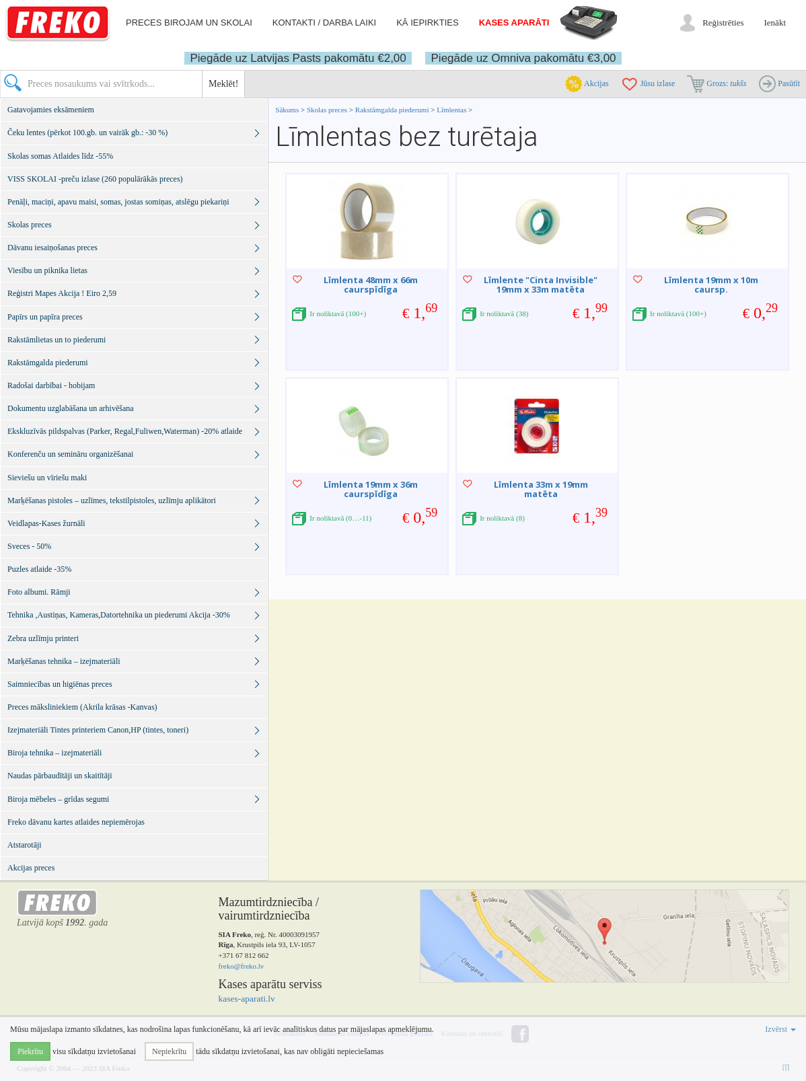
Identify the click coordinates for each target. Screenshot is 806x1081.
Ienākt (775, 22)
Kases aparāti (514, 22)
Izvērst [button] (780, 1029)
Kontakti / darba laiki (324, 22)
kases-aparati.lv (247, 999)
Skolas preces (328, 110)
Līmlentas (451, 110)
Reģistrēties (722, 22)
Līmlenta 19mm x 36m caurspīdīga (371, 489)
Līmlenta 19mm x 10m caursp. (711, 284)
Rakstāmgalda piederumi (393, 110)
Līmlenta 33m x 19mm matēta (541, 489)
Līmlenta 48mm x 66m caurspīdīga (371, 284)
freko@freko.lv (241, 966)
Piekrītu (30, 1051)
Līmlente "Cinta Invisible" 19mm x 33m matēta (540, 284)
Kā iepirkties (427, 22)
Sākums (287, 110)
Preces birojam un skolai (189, 22)
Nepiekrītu (169, 1051)
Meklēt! (223, 84)
